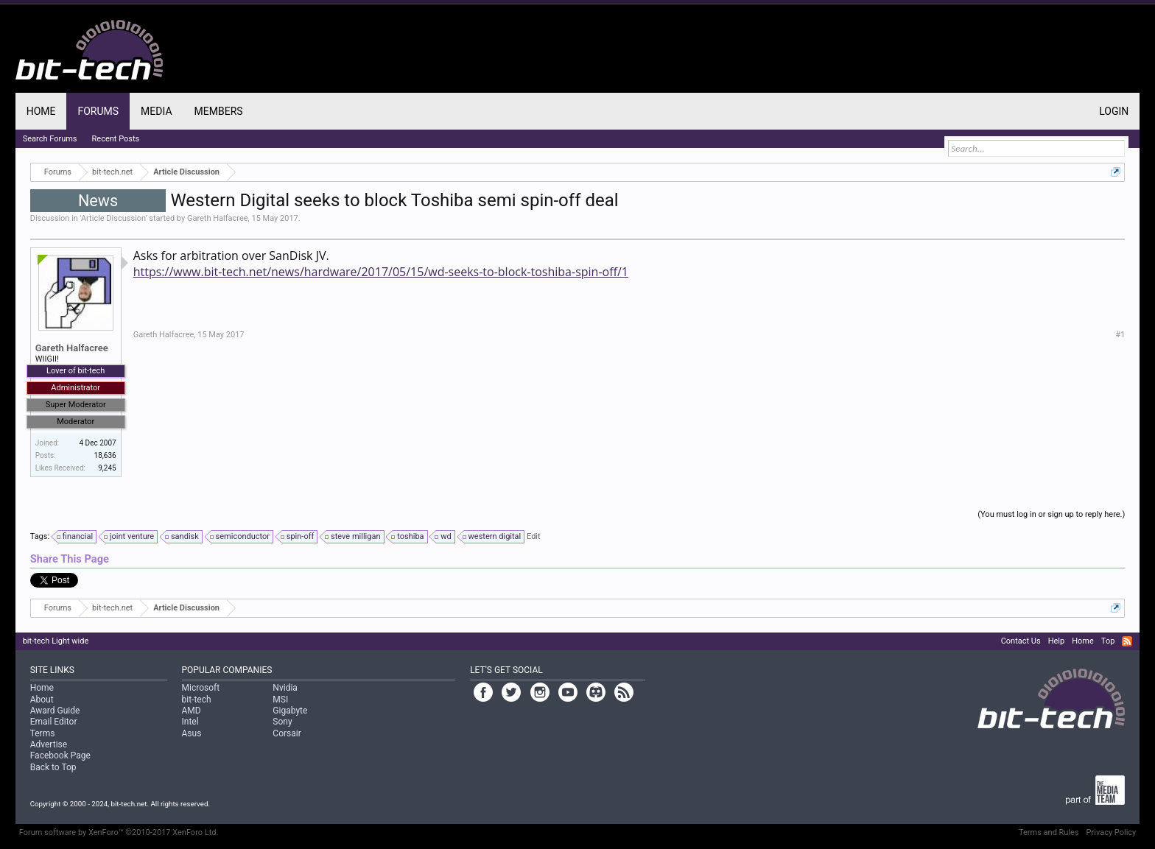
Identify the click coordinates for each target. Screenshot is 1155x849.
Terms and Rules (1049, 832)
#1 (1120, 334)
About (42, 699)
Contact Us (1021, 641)
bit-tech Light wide (56, 641)
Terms (42, 733)
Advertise (48, 744)
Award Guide (55, 710)
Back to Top (53, 767)
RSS (1127, 641)
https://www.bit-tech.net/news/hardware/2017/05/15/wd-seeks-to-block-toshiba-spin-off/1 (380, 272)
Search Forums (50, 139)
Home (41, 111)
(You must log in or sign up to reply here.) (1051, 514)
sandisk (182, 536)
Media (156, 111)
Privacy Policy (1111, 832)
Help (1056, 641)
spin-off (298, 536)
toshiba (408, 536)
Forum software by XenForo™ (119, 832)
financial (75, 536)
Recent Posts (116, 139)
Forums (98, 111)
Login (1113, 111)
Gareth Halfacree (217, 218)
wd (443, 536)
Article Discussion (113, 218)
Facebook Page (60, 755)
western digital (493, 536)
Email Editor (53, 721)
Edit (534, 536)
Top (1107, 641)
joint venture (129, 536)
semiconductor (240, 536)
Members (218, 111)
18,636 (105, 455)
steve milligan (353, 536)
